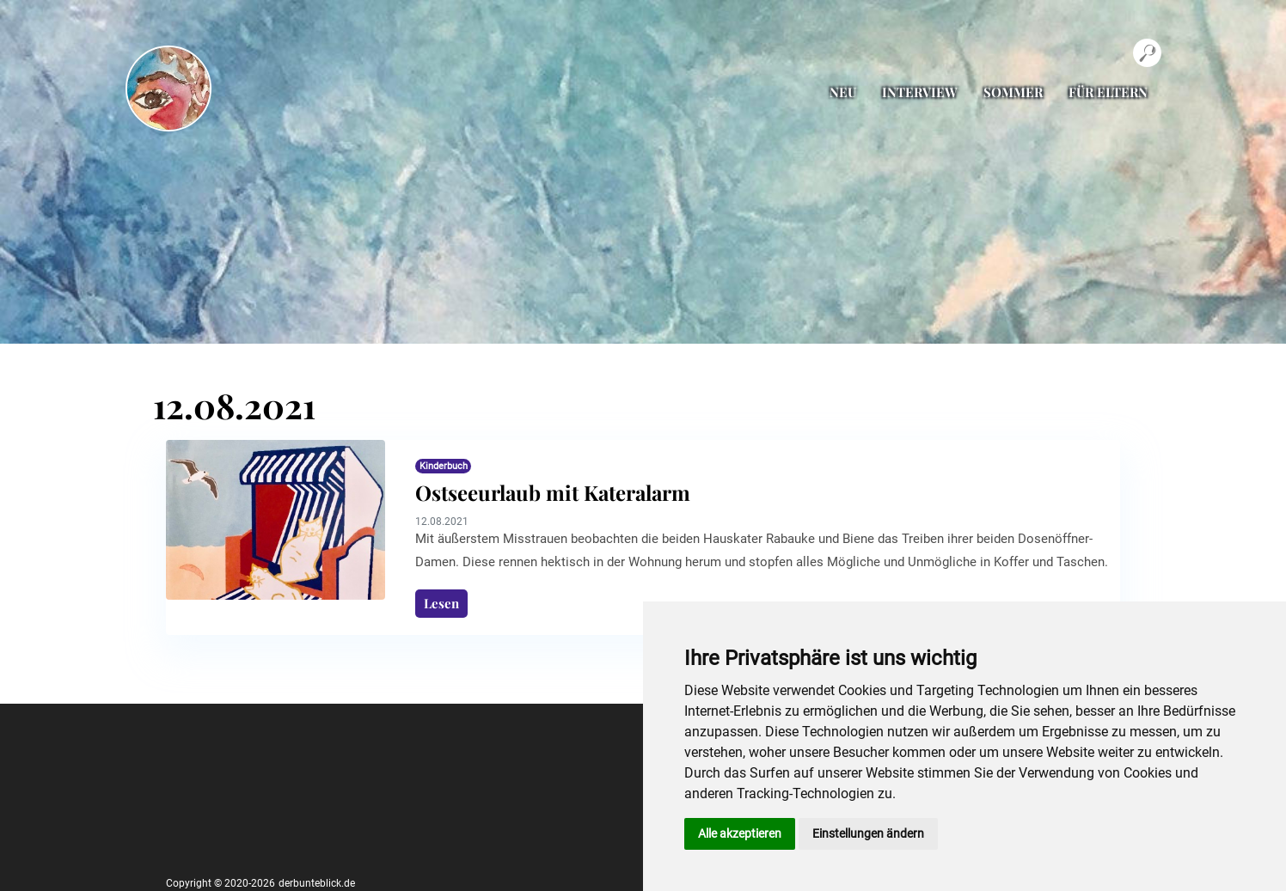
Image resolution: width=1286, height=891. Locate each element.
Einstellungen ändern (868, 833)
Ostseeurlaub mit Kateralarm (552, 492)
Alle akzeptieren (739, 833)
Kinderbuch (443, 466)
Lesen (441, 603)
